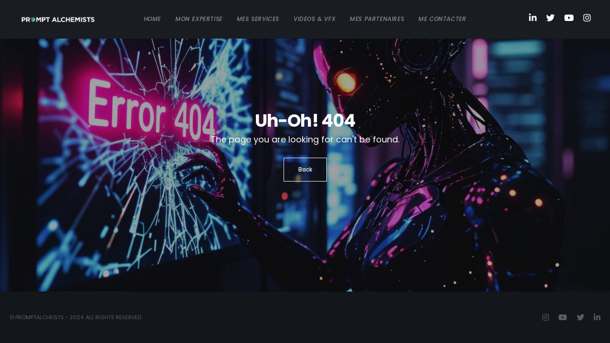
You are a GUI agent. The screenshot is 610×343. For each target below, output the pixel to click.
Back (305, 169)
